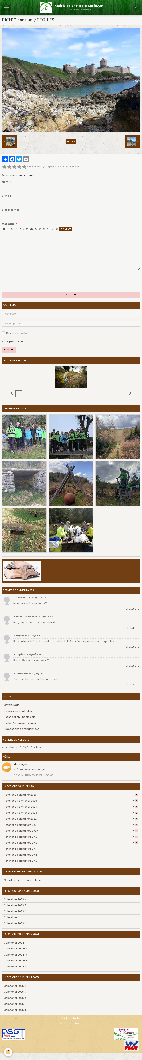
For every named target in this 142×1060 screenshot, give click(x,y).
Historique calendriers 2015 (20, 861)
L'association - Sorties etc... (20, 717)
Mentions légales (71, 1018)
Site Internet (10, 210)
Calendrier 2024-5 (15, 966)
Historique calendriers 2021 (71, 825)
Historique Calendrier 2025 (71, 800)
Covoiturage (11, 705)
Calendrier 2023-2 (15, 923)
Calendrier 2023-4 (15, 899)
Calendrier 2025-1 (15, 986)
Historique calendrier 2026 (71, 795)
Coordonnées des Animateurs (22, 880)
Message (8, 224)
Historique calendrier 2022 (71, 819)
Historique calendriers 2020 (71, 831)
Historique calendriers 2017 (20, 849)
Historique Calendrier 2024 (71, 807)
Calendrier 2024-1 (15, 942)
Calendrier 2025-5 (15, 1010)
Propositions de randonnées (21, 729)
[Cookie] (8, 1052)
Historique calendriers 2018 (71, 843)
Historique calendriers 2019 (71, 837)
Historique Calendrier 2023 (71, 812)
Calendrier (10, 917)
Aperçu (65, 228)
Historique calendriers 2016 (20, 855)
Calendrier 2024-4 (15, 960)
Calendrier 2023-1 (15, 905)
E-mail (6, 196)
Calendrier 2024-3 (15, 954)
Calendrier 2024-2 (15, 948)
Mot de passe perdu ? (12, 341)
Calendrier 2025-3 (15, 992)
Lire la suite (132, 608)
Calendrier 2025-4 (15, 1004)
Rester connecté (14, 333)
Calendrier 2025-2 (15, 998)
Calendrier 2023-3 (15, 911)
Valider (9, 349)
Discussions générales (18, 711)
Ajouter (71, 294)
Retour (71, 141)
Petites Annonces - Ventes (20, 723)
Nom (5, 182)
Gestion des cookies (71, 1023)
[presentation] (31, 280)
